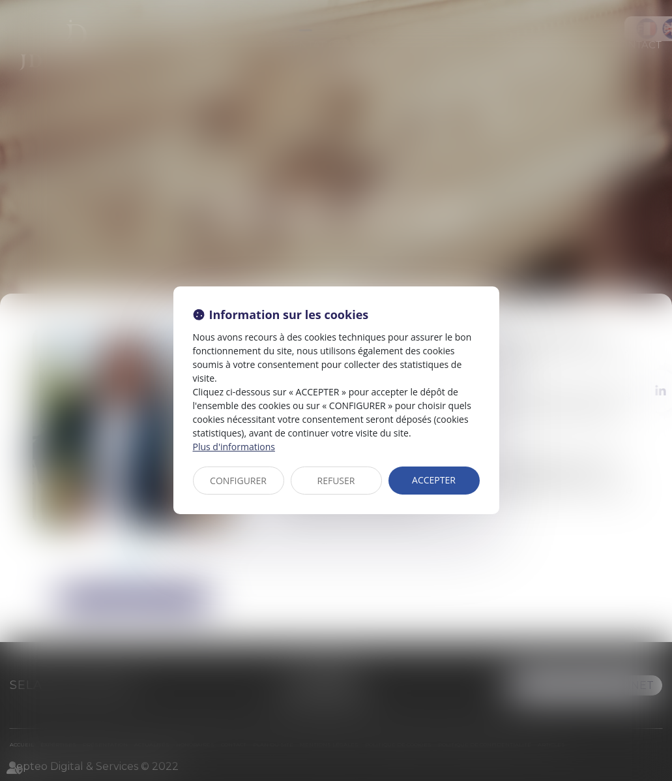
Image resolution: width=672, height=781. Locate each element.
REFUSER (336, 480)
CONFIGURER (238, 480)
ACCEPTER (434, 480)
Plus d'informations (234, 446)
